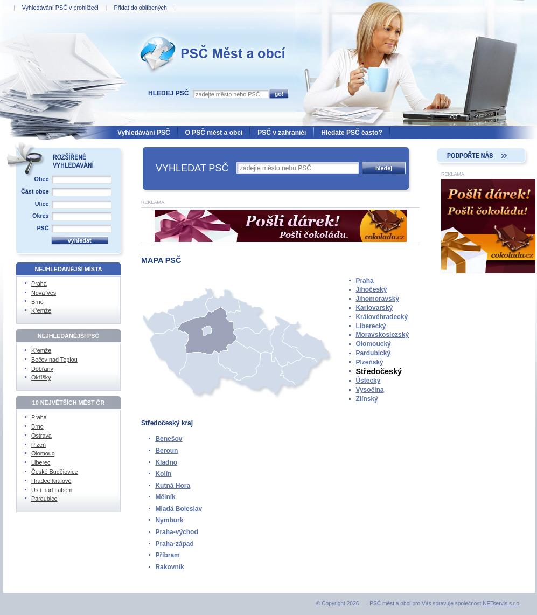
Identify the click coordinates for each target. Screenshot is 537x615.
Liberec (40, 462)
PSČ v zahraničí (281, 132)
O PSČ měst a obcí (214, 132)
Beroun (166, 450)
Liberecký (370, 326)
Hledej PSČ (168, 93)
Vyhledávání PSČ (143, 132)
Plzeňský (369, 362)
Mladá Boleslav (178, 509)
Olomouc (42, 453)
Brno (37, 302)
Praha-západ (174, 544)
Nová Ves (43, 292)
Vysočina (369, 389)
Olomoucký (372, 344)
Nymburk (169, 520)
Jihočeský (371, 289)
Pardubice (44, 498)
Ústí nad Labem (51, 490)
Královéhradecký (381, 317)
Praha (364, 281)
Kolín (163, 474)
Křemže (41, 310)
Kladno (166, 462)
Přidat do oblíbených (140, 7)
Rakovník (169, 567)
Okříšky (41, 377)
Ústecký (367, 380)
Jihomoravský (377, 298)
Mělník (165, 497)
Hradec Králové (51, 481)
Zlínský (366, 399)
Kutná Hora (172, 485)
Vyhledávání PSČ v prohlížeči (60, 7)
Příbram (167, 555)
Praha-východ (176, 532)
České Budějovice (54, 471)
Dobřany (42, 368)
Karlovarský (374, 308)
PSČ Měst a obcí (161, 33)
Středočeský (378, 371)
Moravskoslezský (382, 334)
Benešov (168, 439)
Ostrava (41, 435)
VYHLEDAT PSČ (192, 168)
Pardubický (372, 353)
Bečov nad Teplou (54, 359)
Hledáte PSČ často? (351, 132)
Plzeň (38, 444)
